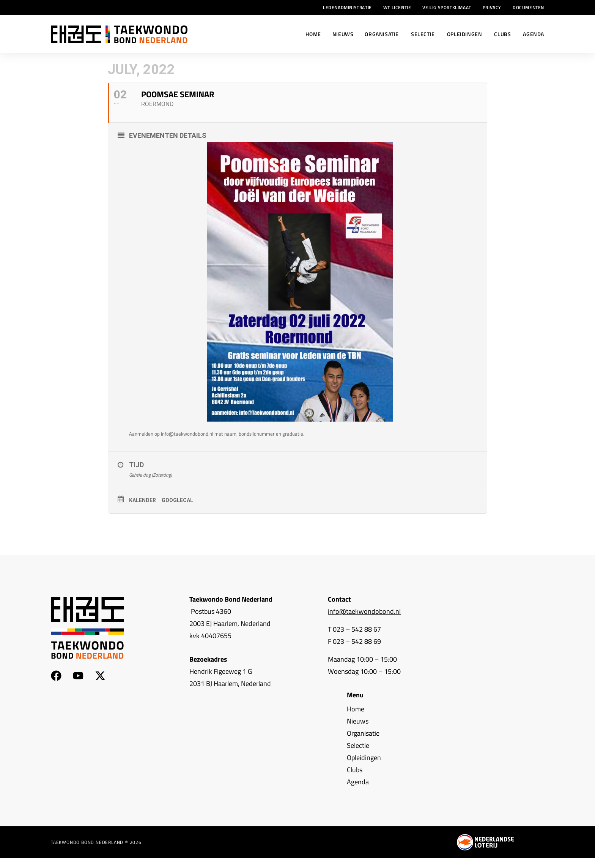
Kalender (142, 500)
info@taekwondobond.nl (364, 611)
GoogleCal (177, 500)
